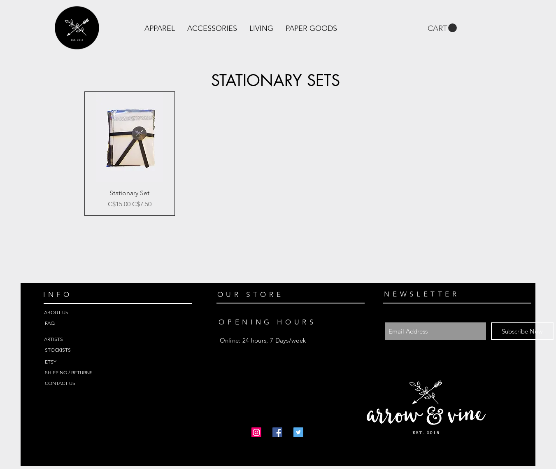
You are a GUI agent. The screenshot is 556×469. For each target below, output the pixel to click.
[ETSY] (74, 362)
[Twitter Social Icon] (298, 432)
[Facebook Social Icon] (277, 432)
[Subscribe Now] (522, 331)
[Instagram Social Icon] (256, 432)
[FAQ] (74, 323)
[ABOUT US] (73, 312)
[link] (442, 28)
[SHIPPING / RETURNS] (74, 372)
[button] (159, 28)
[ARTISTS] (73, 339)
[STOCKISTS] (74, 350)
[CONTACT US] (74, 383)
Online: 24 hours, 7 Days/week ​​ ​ (263, 340)
